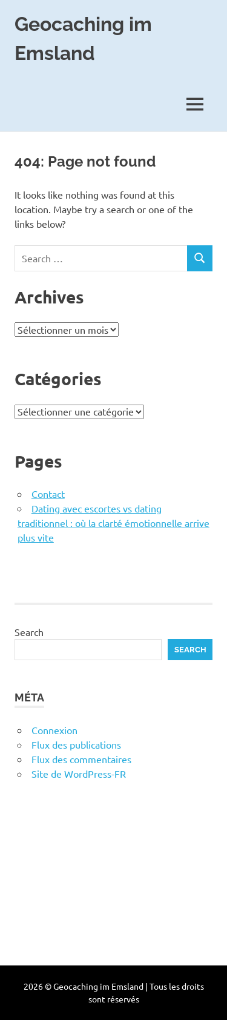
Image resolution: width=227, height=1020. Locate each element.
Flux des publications (76, 744)
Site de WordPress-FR (78, 773)
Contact (48, 494)
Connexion (54, 730)
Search (29, 632)
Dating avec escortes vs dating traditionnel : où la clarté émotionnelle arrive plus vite (113, 522)
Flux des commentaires (81, 759)
